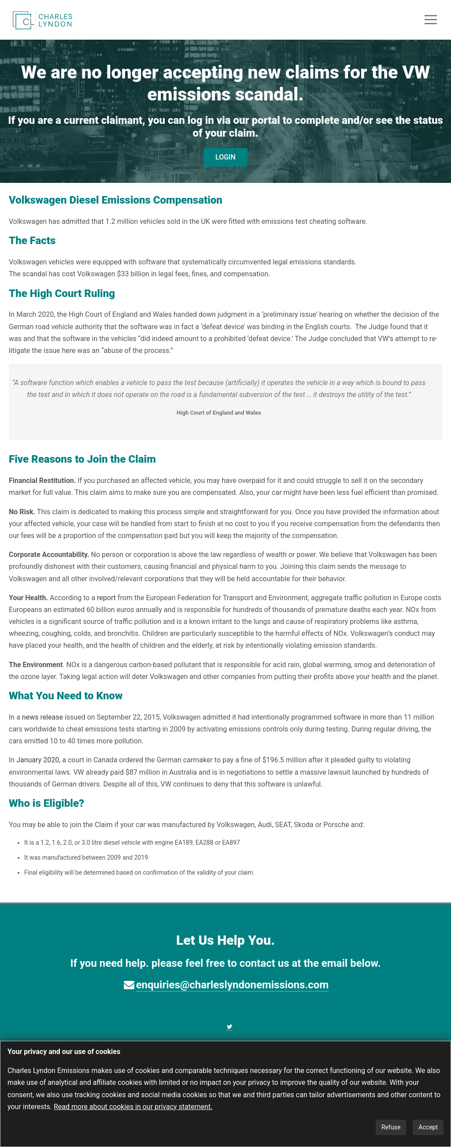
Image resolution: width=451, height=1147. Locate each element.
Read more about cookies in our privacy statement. (133, 1106)
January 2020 (37, 760)
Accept (428, 1127)
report (106, 598)
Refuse (390, 1127)
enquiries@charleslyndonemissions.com (232, 985)
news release (42, 717)
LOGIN (225, 157)
